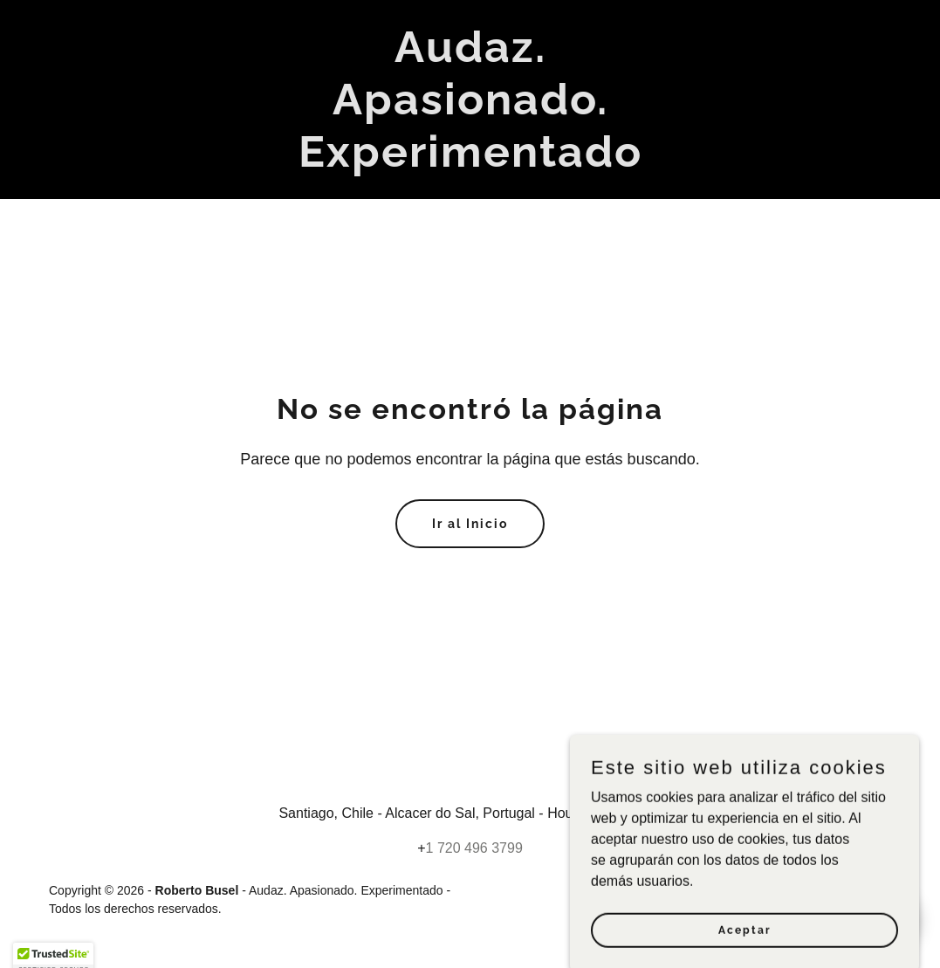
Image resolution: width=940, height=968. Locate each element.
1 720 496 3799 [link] (474, 848)
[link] (470, 161)
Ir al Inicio (470, 524)
